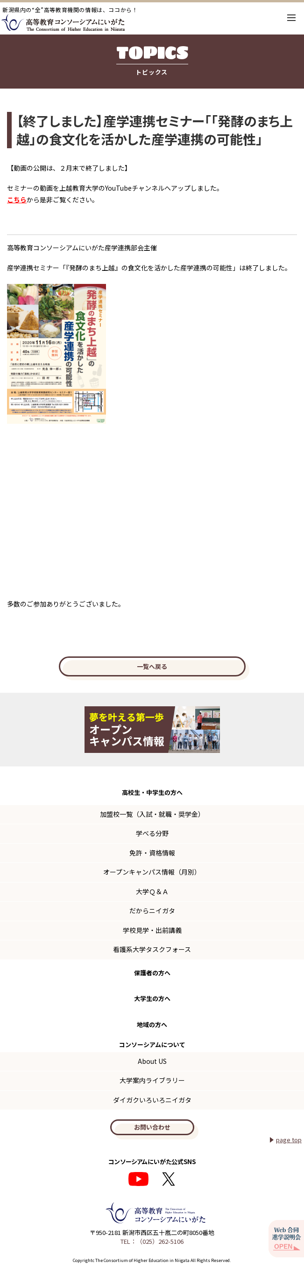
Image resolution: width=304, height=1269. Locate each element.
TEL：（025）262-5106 (152, 1241)
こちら (17, 199)
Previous (13, 730)
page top (289, 1139)
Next (290, 730)
